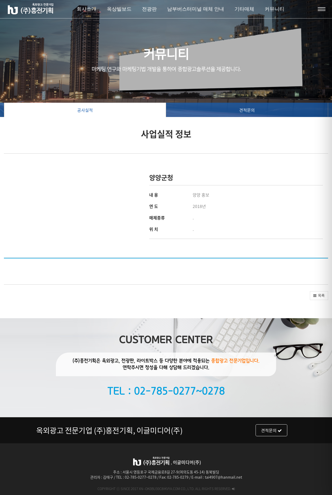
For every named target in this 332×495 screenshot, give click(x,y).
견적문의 (247, 110)
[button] (319, 295)
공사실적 (85, 110)
